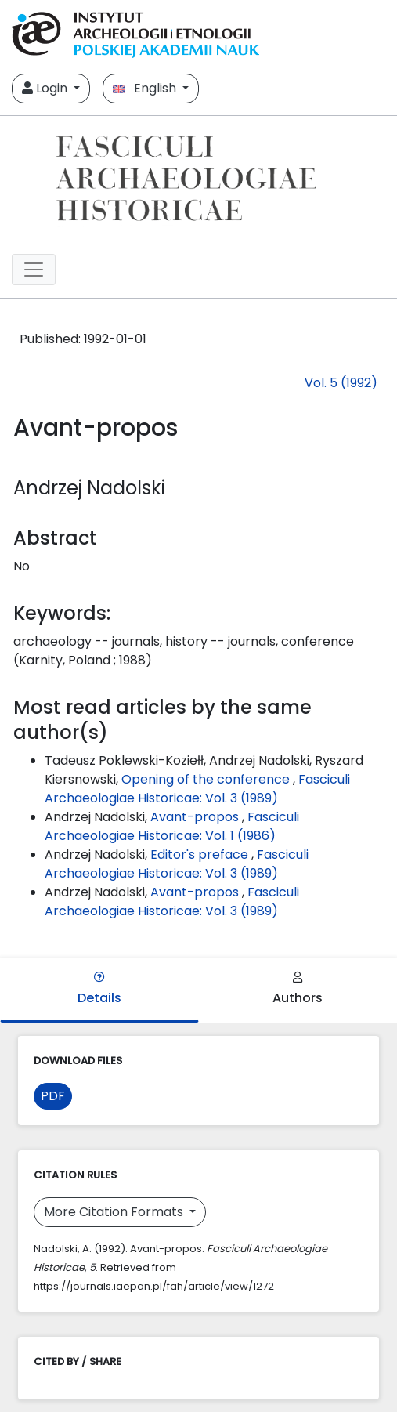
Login (46, 88)
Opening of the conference (207, 779)
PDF (53, 1096)
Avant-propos (196, 817)
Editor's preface (200, 854)
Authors (297, 989)
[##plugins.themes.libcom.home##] (198, 178)
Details (99, 989)
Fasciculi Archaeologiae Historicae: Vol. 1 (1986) (172, 826)
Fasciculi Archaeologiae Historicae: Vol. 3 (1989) (197, 788)
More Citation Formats (115, 1212)
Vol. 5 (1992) (341, 383)
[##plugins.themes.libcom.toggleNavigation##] (34, 269)
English (146, 88)
